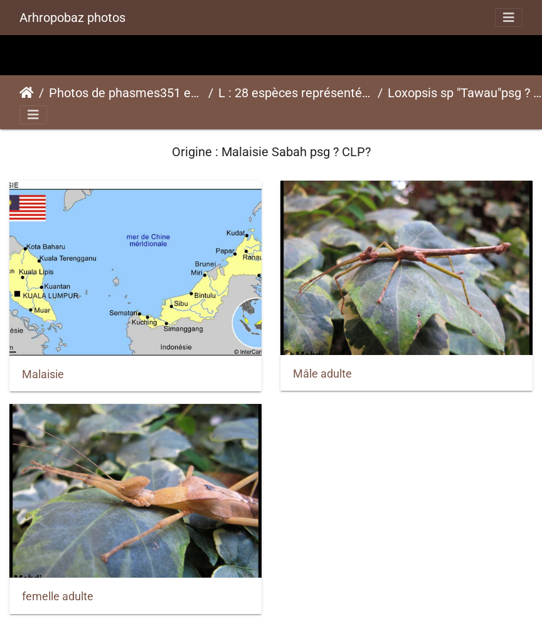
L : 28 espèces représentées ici (295, 92)
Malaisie (43, 374)
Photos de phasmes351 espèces (126, 92)
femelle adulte (57, 596)
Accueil (26, 92)
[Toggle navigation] (509, 17)
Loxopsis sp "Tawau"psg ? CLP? (465, 92)
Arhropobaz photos (72, 17)
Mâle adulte (322, 374)
